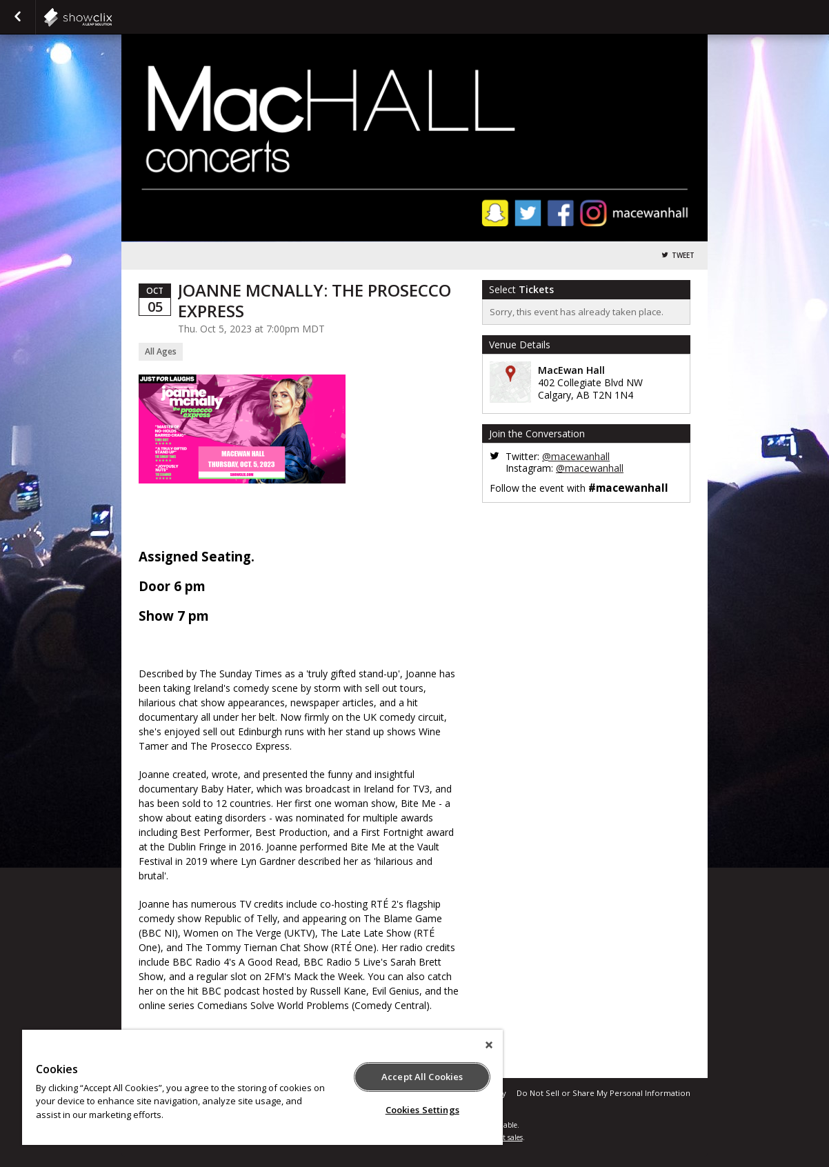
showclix (112, 17)
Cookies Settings (422, 1110)
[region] (262, 1087)
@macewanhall (576, 456)
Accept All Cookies (422, 1076)
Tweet (683, 255)
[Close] (489, 1045)
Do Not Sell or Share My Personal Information (603, 1093)
